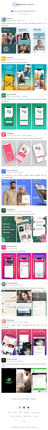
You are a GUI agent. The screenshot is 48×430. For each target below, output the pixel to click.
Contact (36, 416)
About (15, 412)
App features (36, 412)
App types (27, 412)
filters (27, 399)
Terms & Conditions (15, 416)
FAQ (20, 412)
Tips (9, 412)
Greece (33, 399)
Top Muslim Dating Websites (24, 11)
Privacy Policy (27, 416)
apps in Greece (28, 4)
